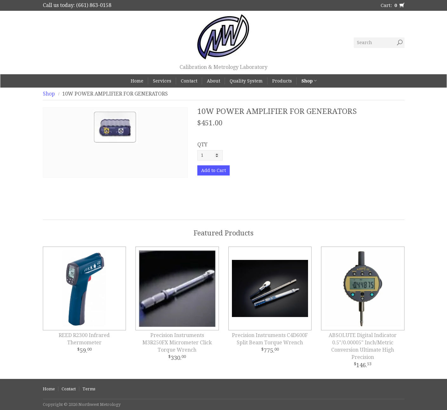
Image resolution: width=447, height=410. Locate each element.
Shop (309, 80)
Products (282, 80)
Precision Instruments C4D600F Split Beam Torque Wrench (270, 339)
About (213, 80)
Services (162, 80)
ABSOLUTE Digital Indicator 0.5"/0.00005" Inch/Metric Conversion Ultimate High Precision (363, 346)
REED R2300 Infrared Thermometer (84, 339)
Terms (88, 389)
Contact (189, 80)
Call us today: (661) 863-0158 (77, 5)
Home (137, 80)
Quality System (246, 80)
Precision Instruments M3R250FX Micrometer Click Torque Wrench (177, 342)
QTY (202, 145)
